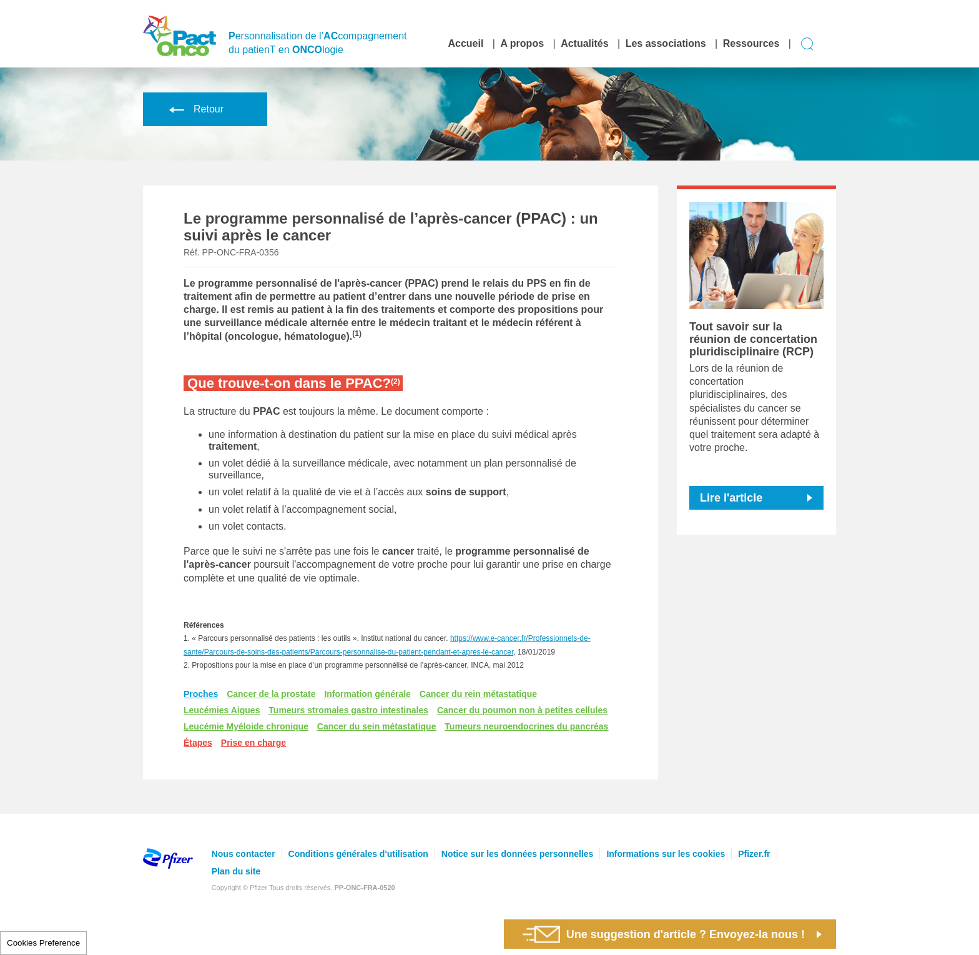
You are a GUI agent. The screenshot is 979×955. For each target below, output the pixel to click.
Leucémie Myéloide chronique (246, 726)
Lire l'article (731, 498)
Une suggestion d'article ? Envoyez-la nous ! (664, 934)
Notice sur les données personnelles (517, 854)
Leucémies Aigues (222, 710)
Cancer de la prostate (271, 694)
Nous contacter (243, 854)
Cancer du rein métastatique (478, 694)
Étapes (198, 743)
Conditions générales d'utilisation (358, 854)
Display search (807, 44)
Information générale (367, 694)
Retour (194, 109)
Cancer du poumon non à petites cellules (522, 710)
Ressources (751, 43)
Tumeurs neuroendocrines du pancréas (526, 726)
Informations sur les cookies (665, 854)
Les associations (666, 43)
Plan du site (236, 871)
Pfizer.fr (754, 854)
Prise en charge (253, 743)
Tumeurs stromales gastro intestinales (348, 710)
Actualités (584, 43)
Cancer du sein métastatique (376, 726)
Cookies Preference (43, 943)
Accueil (465, 43)
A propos (522, 43)
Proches (201, 694)
